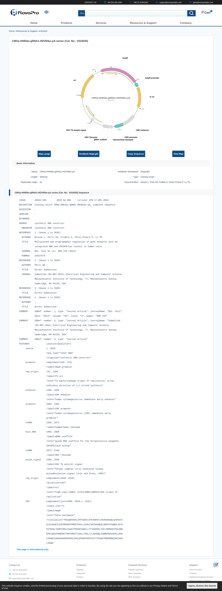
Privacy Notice (160, 586)
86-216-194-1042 (115, 2)
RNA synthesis (134, 577)
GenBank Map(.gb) (88, 154)
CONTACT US (90, 2)
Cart (205, 12)
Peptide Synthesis (135, 570)
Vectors (43, 31)
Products (66, 22)
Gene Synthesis (135, 573)
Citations (193, 573)
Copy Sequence (136, 154)
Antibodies (80, 573)
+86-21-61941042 (140, 2)
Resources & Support (143, 22)
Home (34, 22)
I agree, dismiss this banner (202, 586)
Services (101, 22)
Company (186, 22)
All (81, 13)
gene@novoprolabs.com (203, 2)
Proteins (79, 577)
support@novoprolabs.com (171, 2)
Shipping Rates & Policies (200, 581)
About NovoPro (195, 570)
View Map (178, 154)
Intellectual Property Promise (201, 577)
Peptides (80, 570)
